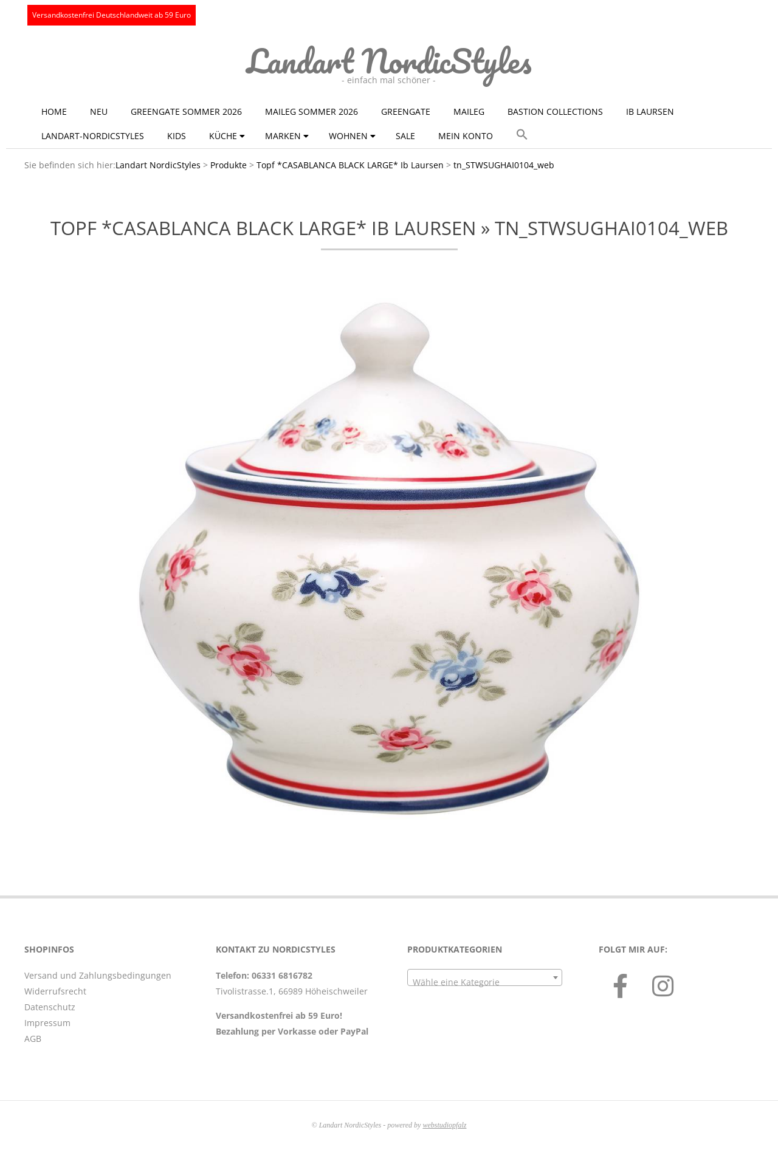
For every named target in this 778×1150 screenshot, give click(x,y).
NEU (99, 111)
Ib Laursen (650, 111)
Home (54, 111)
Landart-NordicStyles (92, 136)
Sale (405, 136)
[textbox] (485, 982)
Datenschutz (49, 1007)
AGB (32, 1038)
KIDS (176, 136)
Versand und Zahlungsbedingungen (97, 975)
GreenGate (405, 111)
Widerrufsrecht (55, 991)
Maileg (468, 111)
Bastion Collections (555, 111)
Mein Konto (465, 136)
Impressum (47, 1022)
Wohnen (348, 136)
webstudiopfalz (444, 1125)
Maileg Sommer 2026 (311, 111)
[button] (522, 135)
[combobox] (484, 977)
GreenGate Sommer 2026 (186, 111)
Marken (283, 136)
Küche (223, 136)
